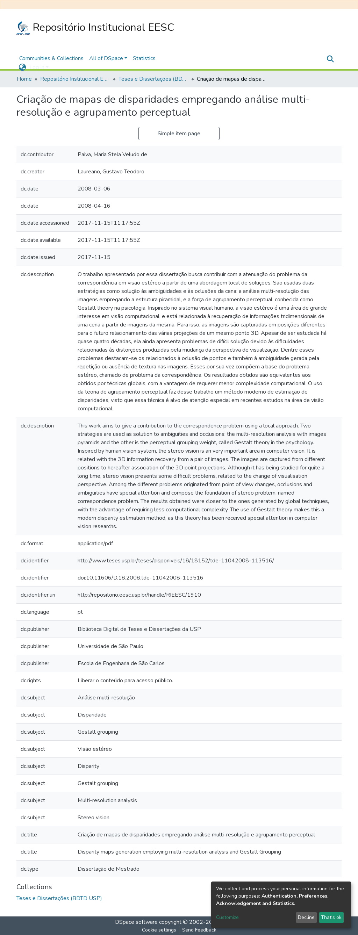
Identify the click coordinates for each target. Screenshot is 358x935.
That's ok (331, 917)
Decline (306, 917)
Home (24, 79)
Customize (227, 917)
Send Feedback (199, 930)
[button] (22, 67)
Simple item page (179, 133)
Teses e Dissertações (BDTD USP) (153, 79)
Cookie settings (159, 930)
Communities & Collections (51, 58)
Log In (36, 67)
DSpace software (136, 922)
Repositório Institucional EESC (95, 27)
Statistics (144, 58)
